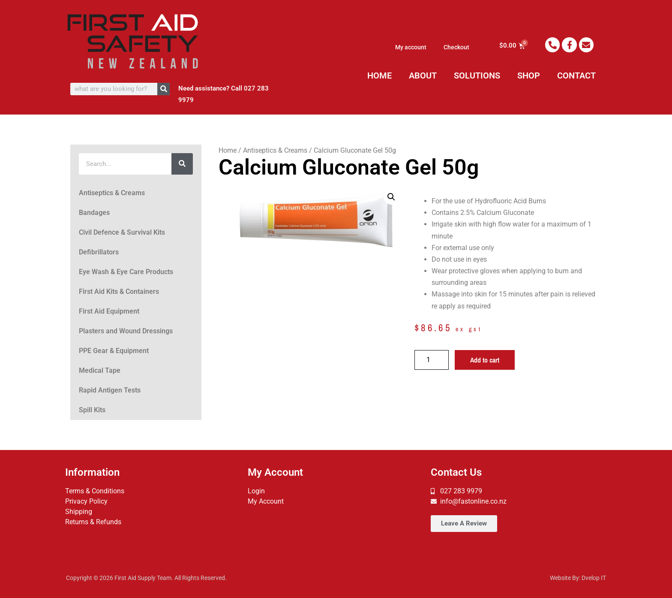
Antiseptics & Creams (112, 193)
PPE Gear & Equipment (114, 351)
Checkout (456, 47)
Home (228, 150)
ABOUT (423, 75)
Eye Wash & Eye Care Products (126, 272)
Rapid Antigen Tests (110, 390)
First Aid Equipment (109, 311)
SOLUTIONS (477, 75)
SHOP (528, 75)
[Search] (163, 89)
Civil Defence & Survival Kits (122, 232)
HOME (379, 75)
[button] (391, 197)
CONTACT (576, 75)
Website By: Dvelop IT (578, 577)
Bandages (94, 212)
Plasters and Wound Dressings (126, 331)
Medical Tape (99, 370)
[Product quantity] (431, 360)
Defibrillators (99, 252)
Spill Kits (92, 410)
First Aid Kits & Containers (119, 291)
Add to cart (484, 360)
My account (410, 47)
